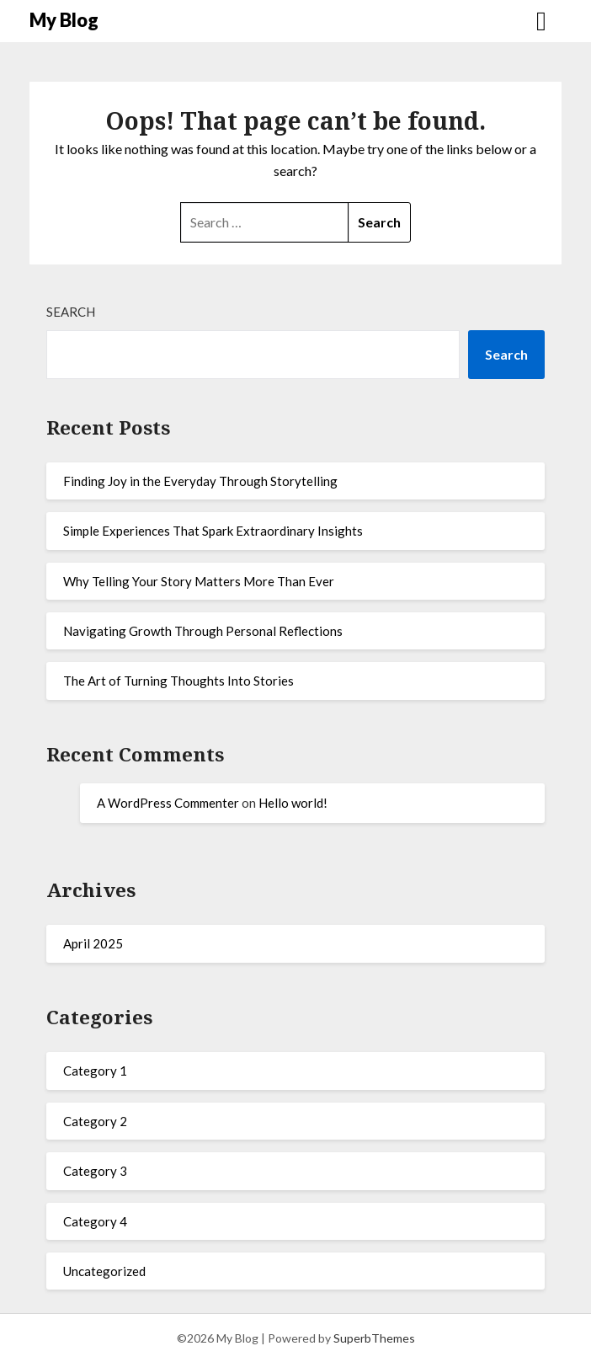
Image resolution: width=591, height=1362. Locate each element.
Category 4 (95, 1221)
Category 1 (95, 1070)
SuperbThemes (374, 1338)
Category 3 (95, 1170)
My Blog (63, 19)
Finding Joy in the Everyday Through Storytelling (200, 481)
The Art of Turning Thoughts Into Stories (178, 680)
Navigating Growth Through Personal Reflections (203, 630)
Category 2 (95, 1121)
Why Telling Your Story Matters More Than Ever (198, 581)
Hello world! (292, 802)
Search (70, 311)
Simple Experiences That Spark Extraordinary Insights (213, 530)
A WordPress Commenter (168, 802)
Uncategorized (104, 1271)
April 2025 (93, 943)
